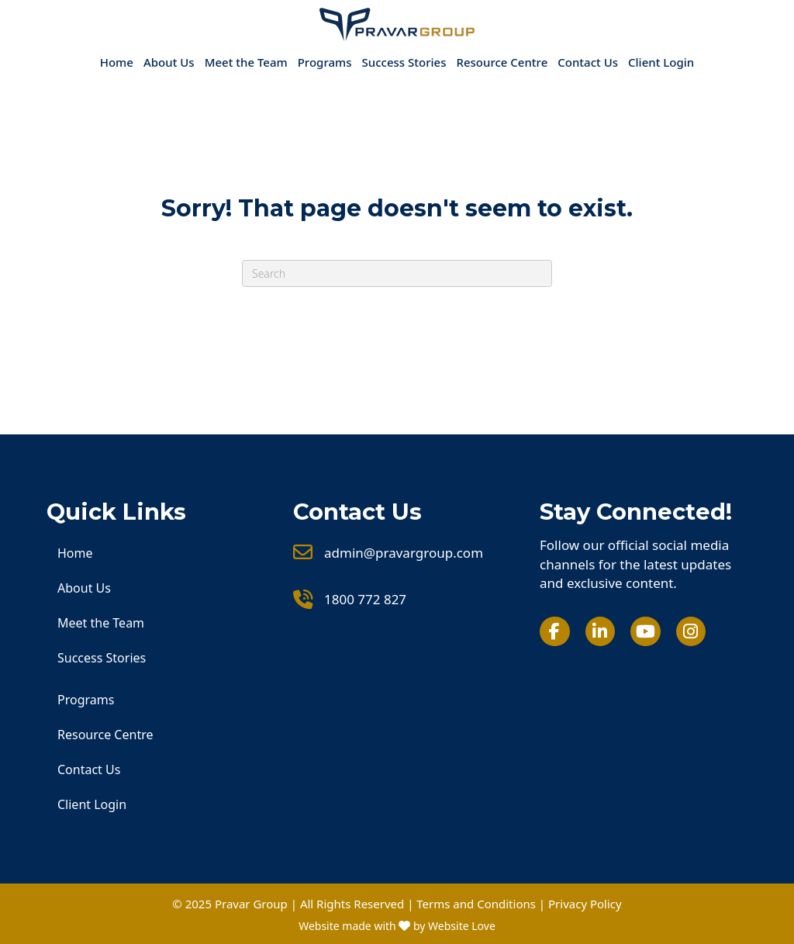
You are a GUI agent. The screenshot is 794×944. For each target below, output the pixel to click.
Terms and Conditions (476, 903)
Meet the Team (246, 62)
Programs (325, 62)
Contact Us (588, 62)
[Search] (397, 273)
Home (116, 62)
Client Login (661, 62)
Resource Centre (501, 62)
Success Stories (404, 62)
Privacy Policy (585, 903)
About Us (169, 62)
